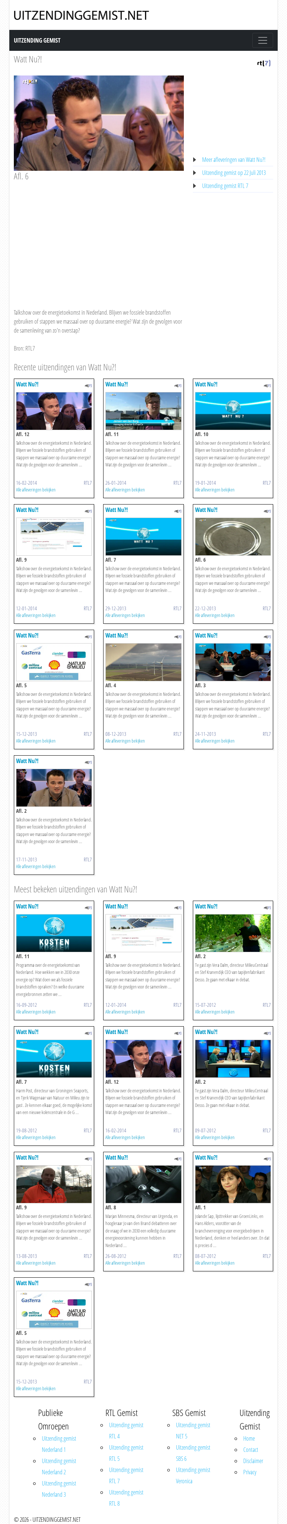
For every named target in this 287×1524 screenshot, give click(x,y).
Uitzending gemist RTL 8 (126, 1498)
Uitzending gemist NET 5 (193, 1430)
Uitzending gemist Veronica (193, 1475)
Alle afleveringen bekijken (36, 489)
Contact (250, 1450)
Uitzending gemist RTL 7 (225, 186)
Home (249, 1438)
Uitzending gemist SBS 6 (193, 1453)
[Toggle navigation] (262, 40)
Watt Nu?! (28, 59)
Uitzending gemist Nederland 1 (59, 1444)
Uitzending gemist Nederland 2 (59, 1466)
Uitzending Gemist (37, 40)
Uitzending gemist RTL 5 (126, 1453)
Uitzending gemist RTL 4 (126, 1430)
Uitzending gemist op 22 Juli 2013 (234, 173)
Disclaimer (253, 1461)
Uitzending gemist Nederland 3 (59, 1489)
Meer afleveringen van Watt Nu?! (234, 159)
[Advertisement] (99, 237)
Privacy (249, 1472)
